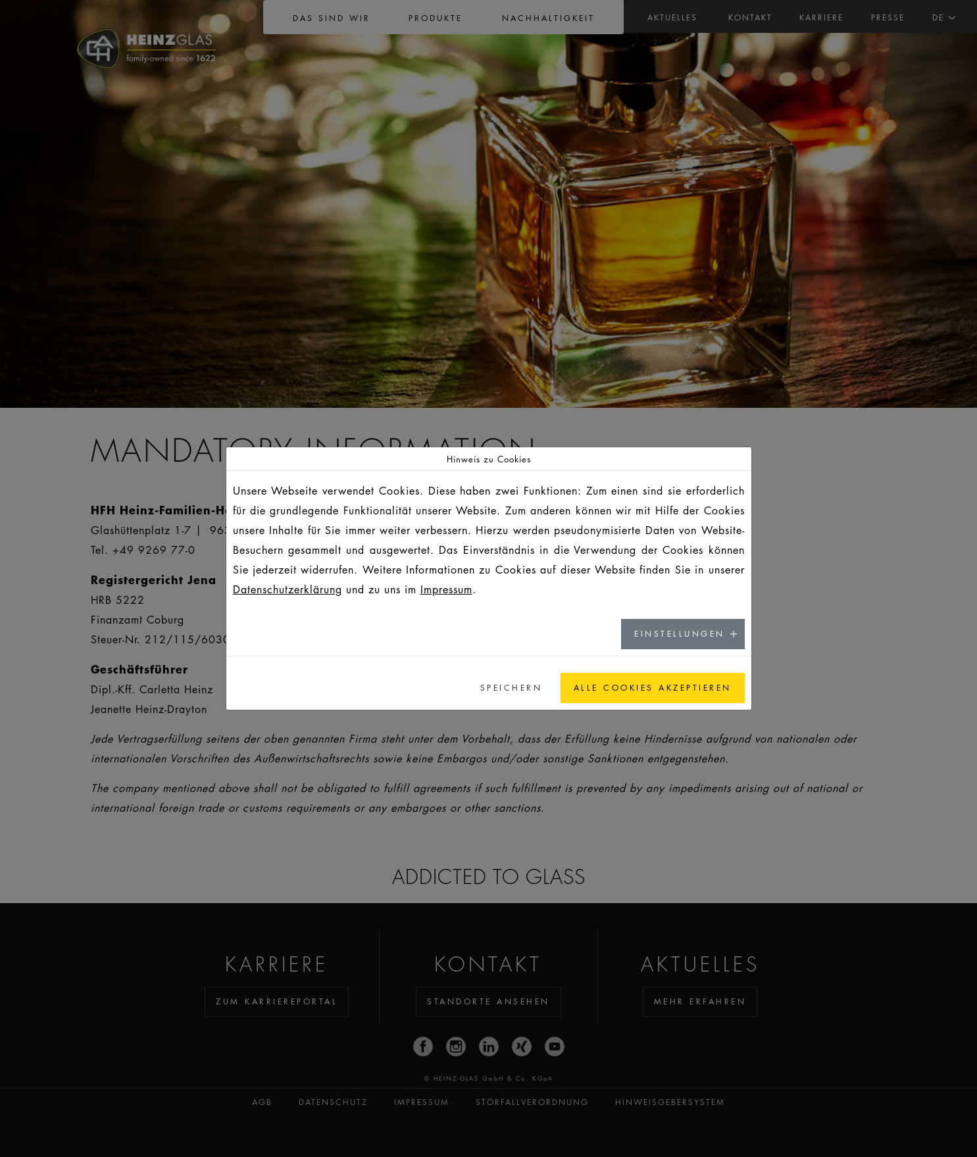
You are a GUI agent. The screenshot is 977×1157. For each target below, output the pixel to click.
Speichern (511, 687)
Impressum (446, 589)
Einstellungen (679, 633)
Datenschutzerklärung (287, 589)
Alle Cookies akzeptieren (653, 687)
